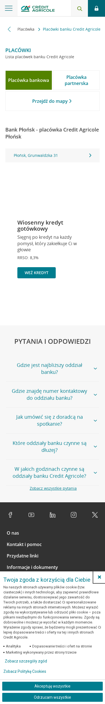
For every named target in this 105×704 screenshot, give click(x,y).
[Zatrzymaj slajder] (77, 297)
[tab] (28, 80)
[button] (99, 577)
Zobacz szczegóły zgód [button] (26, 661)
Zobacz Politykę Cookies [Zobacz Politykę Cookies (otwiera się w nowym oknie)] (24, 671)
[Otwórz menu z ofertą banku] (8, 8)
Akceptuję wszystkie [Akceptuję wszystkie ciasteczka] (52, 686)
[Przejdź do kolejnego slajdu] (86, 297)
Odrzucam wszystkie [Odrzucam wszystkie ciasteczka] (52, 697)
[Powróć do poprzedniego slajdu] (68, 296)
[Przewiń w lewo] (9, 29)
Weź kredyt (36, 272)
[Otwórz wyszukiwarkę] (79, 8)
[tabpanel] (52, 155)
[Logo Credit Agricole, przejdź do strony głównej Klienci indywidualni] (38, 9)
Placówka (26, 29)
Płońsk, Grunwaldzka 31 (53, 155)
